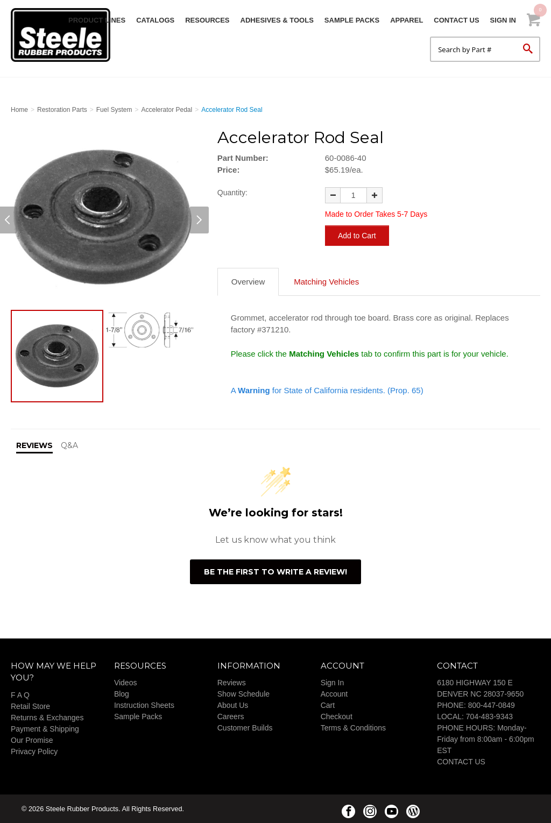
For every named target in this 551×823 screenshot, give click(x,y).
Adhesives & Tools (277, 20)
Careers (230, 716)
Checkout (336, 716)
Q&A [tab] (69, 445)
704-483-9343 (489, 716)
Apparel (406, 20)
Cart (328, 704)
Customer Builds (245, 727)
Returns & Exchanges (47, 717)
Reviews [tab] (34, 445)
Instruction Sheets (144, 704)
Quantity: (232, 192)
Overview (248, 281)
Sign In (503, 20)
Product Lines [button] (96, 20)
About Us (233, 704)
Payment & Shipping (45, 728)
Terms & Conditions (353, 727)
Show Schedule (243, 693)
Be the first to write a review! (275, 571)
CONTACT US (461, 761)
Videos (125, 682)
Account (334, 693)
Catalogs (155, 20)
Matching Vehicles (326, 281)
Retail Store (30, 705)
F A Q (20, 694)
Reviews (231, 682)
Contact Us (456, 20)
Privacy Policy (34, 751)
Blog (121, 693)
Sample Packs (351, 20)
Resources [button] (207, 20)
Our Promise (32, 739)
